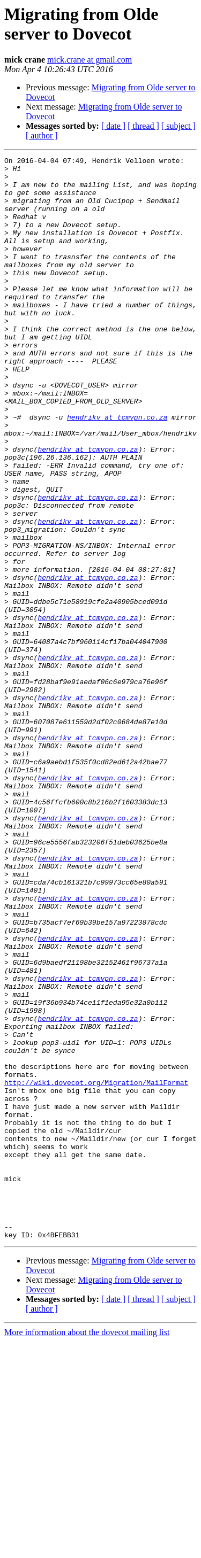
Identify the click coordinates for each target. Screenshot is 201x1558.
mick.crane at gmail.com (89, 59)
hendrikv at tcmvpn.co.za (117, 470)
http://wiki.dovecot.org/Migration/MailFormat (96, 1268)
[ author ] (42, 135)
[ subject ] (178, 125)
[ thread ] (143, 125)
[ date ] (113, 125)
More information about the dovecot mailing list (86, 1548)
